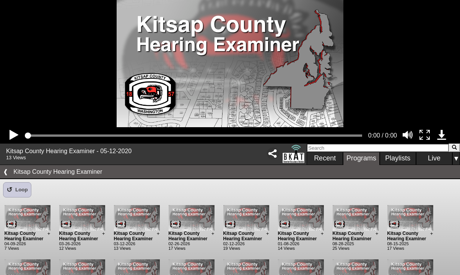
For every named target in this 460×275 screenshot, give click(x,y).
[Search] (378, 148)
